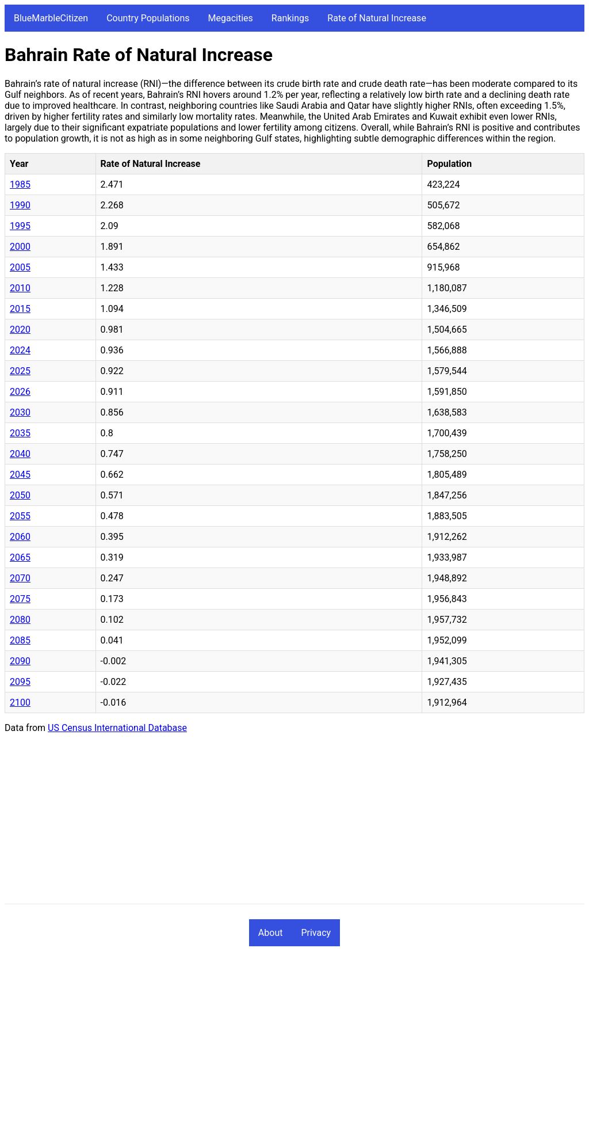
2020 (20, 329)
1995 (20, 225)
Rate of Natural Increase (376, 18)
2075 (20, 598)
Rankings (290, 18)
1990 (20, 205)
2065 (20, 557)
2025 (20, 370)
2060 (20, 536)
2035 (20, 433)
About (270, 932)
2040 (20, 453)
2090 (20, 661)
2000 (20, 246)
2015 (20, 308)
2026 (20, 391)
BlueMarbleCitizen (51, 18)
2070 (20, 578)
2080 (20, 619)
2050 (20, 495)
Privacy (316, 932)
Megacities (230, 18)
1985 (20, 184)
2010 (20, 288)
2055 (20, 516)
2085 (20, 640)
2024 (20, 350)
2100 (20, 702)
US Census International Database (117, 727)
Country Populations (147, 18)
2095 (20, 681)
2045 (20, 474)
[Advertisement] (294, 823)
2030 (20, 412)
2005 (20, 267)
